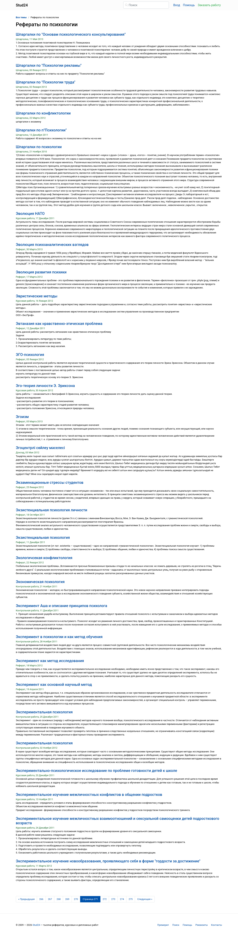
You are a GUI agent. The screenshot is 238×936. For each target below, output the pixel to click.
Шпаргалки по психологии (39, 147)
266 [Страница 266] (41, 899)
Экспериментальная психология (44, 712)
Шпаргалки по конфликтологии (43, 113)
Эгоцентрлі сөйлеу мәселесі (40, 448)
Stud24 (36, 925)
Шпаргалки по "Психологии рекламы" (48, 65)
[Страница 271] (90, 899)
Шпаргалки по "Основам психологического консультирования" (71, 34)
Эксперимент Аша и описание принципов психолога (61, 605)
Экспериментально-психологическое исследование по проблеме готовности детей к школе (96, 770)
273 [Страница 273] (113, 899)
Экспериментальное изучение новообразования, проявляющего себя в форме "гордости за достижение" (108, 861)
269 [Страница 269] (67, 899)
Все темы (21, 17)
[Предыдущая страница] (26, 899)
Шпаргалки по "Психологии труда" (45, 82)
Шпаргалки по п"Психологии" (41, 130)
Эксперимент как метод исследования (50, 661)
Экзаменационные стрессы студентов (49, 482)
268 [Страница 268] (59, 899)
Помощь (189, 5)
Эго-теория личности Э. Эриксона (45, 385)
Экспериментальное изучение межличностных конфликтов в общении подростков (89, 794)
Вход (176, 5)
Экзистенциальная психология (43, 537)
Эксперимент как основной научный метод (54, 684)
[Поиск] (146, 5)
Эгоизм (22, 416)
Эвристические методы (36, 296)
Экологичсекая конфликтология (44, 558)
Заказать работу (209, 5)
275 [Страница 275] (131, 899)
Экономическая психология (40, 582)
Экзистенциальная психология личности (51, 510)
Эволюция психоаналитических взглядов (52, 244)
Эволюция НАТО (30, 213)
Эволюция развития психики (41, 272)
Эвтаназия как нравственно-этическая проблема (59, 323)
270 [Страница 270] (76, 899)
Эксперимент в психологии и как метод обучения (59, 637)
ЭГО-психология (30, 354)
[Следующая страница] (145, 899)
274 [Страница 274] (122, 899)
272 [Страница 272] (105, 899)
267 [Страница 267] (50, 899)
